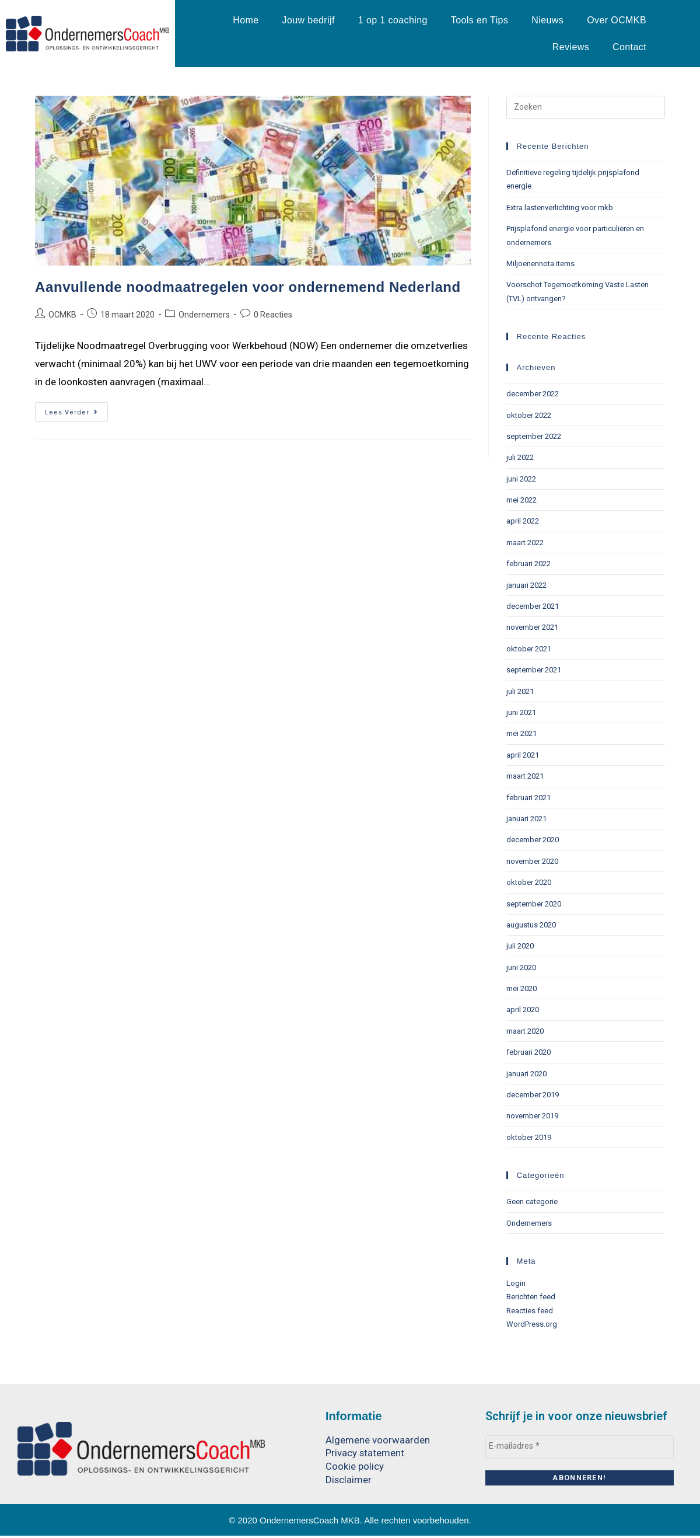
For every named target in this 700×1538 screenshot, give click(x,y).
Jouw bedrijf (308, 20)
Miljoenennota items (540, 263)
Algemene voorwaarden (378, 1440)
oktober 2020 (528, 882)
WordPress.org (531, 1324)
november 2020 (532, 861)
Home (245, 20)
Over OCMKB (616, 20)
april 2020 (522, 1009)
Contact (629, 47)
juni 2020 (521, 967)
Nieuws (547, 20)
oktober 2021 (528, 648)
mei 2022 (521, 500)
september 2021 (533, 669)
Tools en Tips (480, 20)
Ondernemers (204, 314)
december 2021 (532, 606)
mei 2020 (521, 988)
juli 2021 (520, 691)
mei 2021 (521, 733)
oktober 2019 (528, 1137)
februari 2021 (528, 797)
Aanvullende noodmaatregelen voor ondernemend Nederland (248, 287)
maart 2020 (525, 1031)
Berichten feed (530, 1296)
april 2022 (522, 521)
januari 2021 (526, 818)
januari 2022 (526, 585)
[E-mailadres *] (579, 1446)
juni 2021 (521, 712)
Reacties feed (529, 1310)
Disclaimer (349, 1478)
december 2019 (532, 1094)
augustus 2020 (531, 924)
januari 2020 (526, 1073)
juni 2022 (521, 479)
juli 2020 (520, 945)
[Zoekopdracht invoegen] (585, 107)
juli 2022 (520, 457)
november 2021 (532, 627)
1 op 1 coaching (393, 20)
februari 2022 (528, 563)
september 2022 (533, 436)
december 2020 (532, 839)
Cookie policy (355, 1465)
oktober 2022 (528, 415)
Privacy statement (365, 1453)
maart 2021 (525, 776)
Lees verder (76, 409)
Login (516, 1283)
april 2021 (522, 755)
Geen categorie (532, 1201)
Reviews (570, 47)
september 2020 (533, 903)
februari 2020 (528, 1052)
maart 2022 (525, 542)
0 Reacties (273, 314)
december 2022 (532, 393)
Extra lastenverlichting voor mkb (559, 207)
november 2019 (532, 1115)
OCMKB (62, 314)
